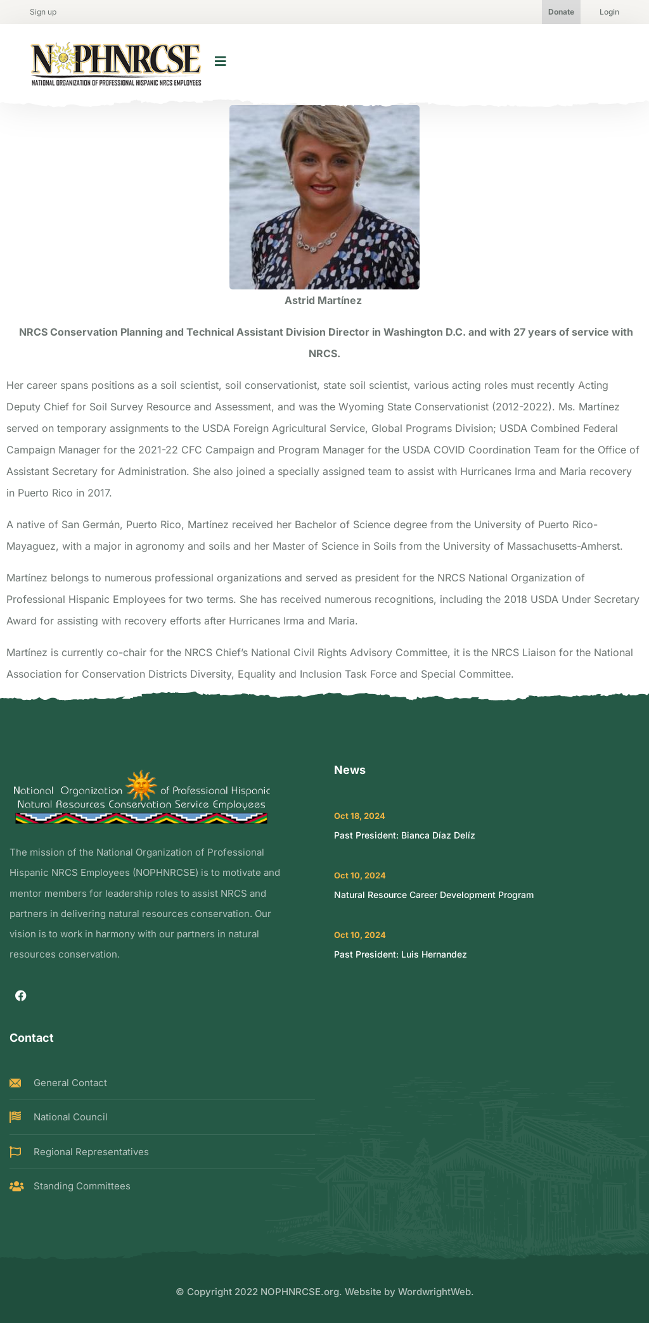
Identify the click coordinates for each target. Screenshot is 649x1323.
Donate (561, 11)
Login (609, 11)
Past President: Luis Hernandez (400, 954)
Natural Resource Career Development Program (434, 894)
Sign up (43, 11)
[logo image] (116, 61)
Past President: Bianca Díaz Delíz (404, 835)
